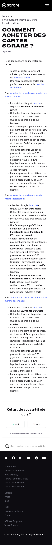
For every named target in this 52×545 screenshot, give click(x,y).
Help (6, 506)
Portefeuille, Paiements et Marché (19, 19)
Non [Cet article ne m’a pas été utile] (38, 424)
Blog (6, 500)
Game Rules (10, 466)
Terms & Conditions (14, 470)
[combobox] (26, 446)
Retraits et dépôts (11, 23)
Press (7, 496)
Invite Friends (11, 525)
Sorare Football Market (16, 478)
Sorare (5, 16)
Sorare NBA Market (14, 486)
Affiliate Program (13, 521)
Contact (8, 515)
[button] (47, 5)
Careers (8, 492)
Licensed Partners (13, 511)
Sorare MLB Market (14, 482)
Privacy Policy (11, 474)
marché (37, 103)
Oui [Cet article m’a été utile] (17, 424)
